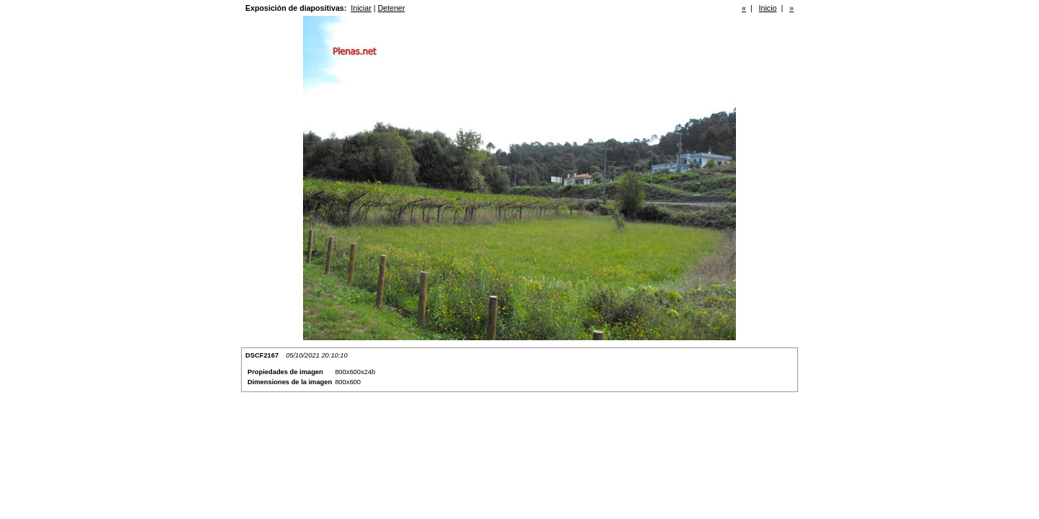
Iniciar (361, 8)
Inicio (768, 8)
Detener (391, 8)
